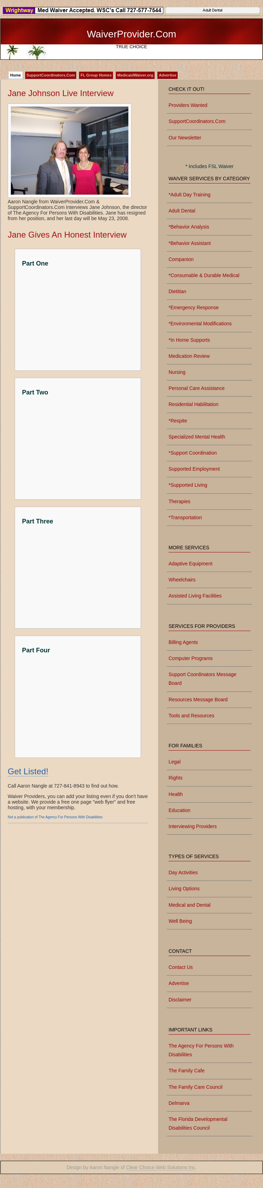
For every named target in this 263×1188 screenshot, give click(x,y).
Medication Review (189, 356)
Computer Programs (191, 658)
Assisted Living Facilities (195, 596)
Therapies (179, 501)
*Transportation (185, 517)
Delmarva (179, 1103)
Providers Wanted (188, 105)
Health (176, 794)
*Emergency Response (194, 307)
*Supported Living (188, 485)
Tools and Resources (191, 715)
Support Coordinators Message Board (202, 679)
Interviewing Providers (193, 826)
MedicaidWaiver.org (135, 75)
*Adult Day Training (190, 194)
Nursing (177, 372)
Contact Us (181, 967)
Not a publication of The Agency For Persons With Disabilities (55, 817)
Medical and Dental (190, 905)
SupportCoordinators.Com (51, 75)
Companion (181, 259)
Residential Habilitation (193, 404)
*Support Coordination (193, 453)
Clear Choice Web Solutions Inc (160, 1167)
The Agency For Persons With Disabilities (201, 1050)
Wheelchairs (182, 579)
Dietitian (177, 291)
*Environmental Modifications (200, 323)
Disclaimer (180, 999)
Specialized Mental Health (197, 437)
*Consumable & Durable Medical (204, 275)
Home (15, 75)
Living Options (184, 888)
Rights (176, 778)
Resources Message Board (198, 699)
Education (179, 810)
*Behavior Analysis (189, 227)
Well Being (180, 921)
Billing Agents (183, 642)
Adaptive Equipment (190, 563)
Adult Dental (182, 210)
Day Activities (183, 872)
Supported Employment (194, 469)
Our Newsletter (185, 137)
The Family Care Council (195, 1087)
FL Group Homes (96, 75)
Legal (174, 762)
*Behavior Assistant (190, 243)
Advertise (167, 75)
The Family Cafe (187, 1070)
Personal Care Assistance (197, 388)
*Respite (178, 420)
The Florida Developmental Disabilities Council (198, 1123)
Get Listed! (28, 771)
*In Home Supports (189, 340)
